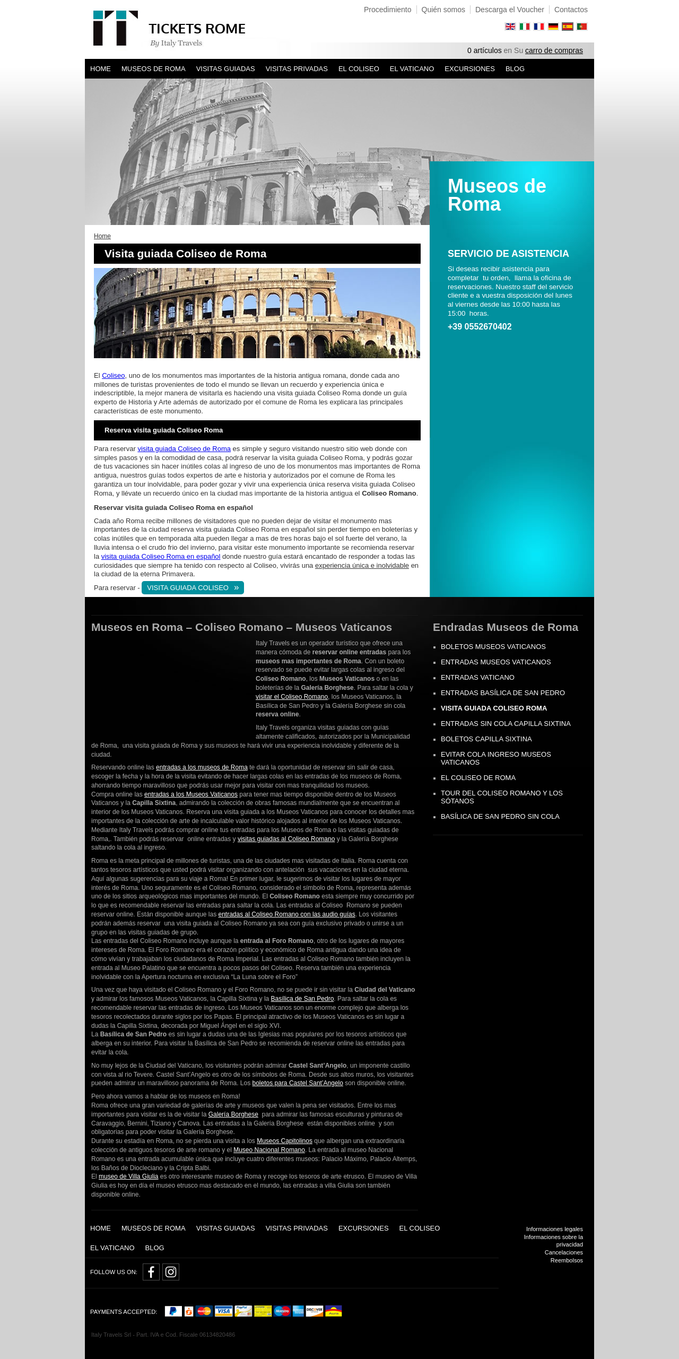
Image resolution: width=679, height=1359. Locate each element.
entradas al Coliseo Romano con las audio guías (286, 914)
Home (100, 69)
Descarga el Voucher (509, 9)
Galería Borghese (233, 1114)
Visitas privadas (297, 69)
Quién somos (443, 9)
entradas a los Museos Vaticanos (191, 794)
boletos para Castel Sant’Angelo (298, 1083)
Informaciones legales (554, 1229)
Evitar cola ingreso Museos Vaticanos (496, 758)
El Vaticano (412, 69)
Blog (515, 69)
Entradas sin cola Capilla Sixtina (506, 724)
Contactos (571, 9)
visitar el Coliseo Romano (292, 696)
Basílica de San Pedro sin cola (500, 816)
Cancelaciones (564, 1252)
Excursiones (470, 69)
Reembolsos (567, 1260)
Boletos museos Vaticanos (493, 647)
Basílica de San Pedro (302, 998)
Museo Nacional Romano (269, 1150)
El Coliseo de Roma (478, 778)
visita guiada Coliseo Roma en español (161, 556)
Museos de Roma (153, 69)
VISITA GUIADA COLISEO (188, 588)
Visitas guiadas (225, 69)
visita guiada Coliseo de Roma (184, 449)
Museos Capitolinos (284, 1141)
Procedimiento (388, 9)
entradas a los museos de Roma (202, 767)
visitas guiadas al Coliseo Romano (286, 839)
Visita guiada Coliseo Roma (494, 708)
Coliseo (113, 375)
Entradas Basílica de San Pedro (503, 693)
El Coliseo (358, 69)
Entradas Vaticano (478, 677)
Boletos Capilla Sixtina (486, 739)
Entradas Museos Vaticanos (496, 662)
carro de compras (554, 50)
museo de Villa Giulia (129, 1176)
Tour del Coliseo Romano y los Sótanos (502, 797)
